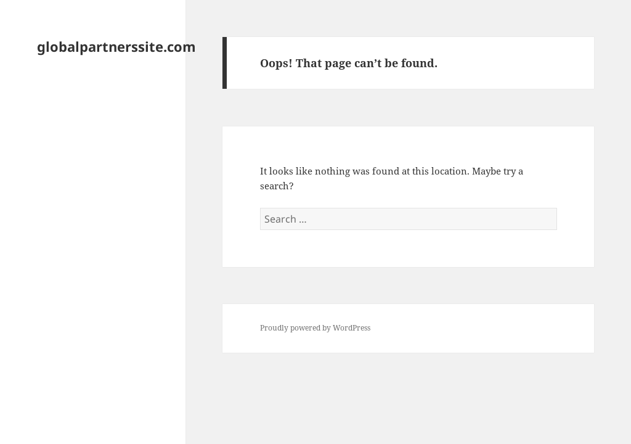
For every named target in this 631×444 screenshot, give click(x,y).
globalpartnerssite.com (116, 46)
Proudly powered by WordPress (315, 328)
